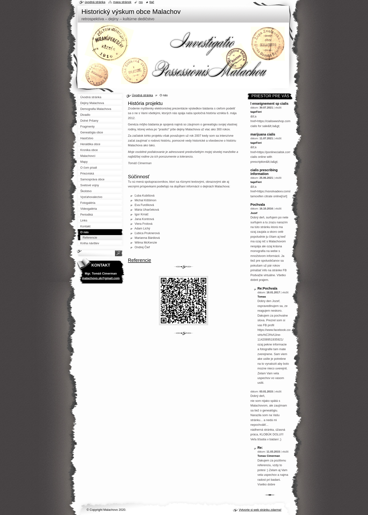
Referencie (139, 260)
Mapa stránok (122, 2)
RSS (141, 2)
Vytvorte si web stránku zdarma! (260, 509)
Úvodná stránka (142, 95)
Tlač (152, 2)
